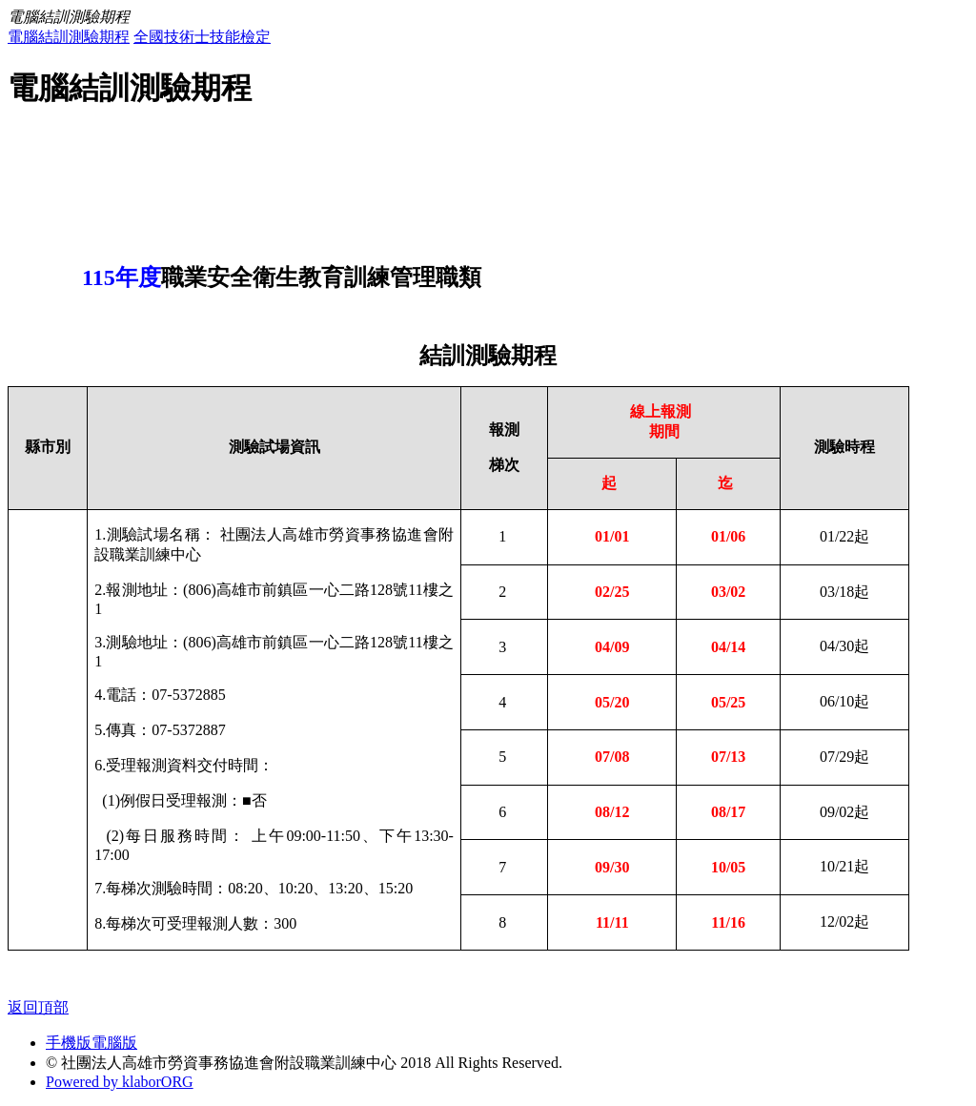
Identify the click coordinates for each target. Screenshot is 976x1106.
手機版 (69, 1042)
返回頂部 (38, 1007)
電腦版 (114, 1042)
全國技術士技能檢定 (202, 37)
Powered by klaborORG (119, 1082)
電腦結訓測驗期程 (69, 37)
